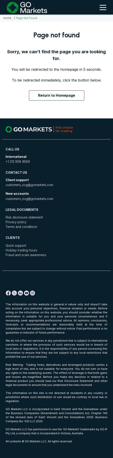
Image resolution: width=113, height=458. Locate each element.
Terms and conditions (21, 227)
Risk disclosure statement (24, 217)
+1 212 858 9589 (18, 161)
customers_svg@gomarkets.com (29, 185)
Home (7, 18)
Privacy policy (16, 222)
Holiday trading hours (21, 250)
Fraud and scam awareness (26, 255)
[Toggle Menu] (103, 7)
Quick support (16, 245)
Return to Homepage (56, 95)
